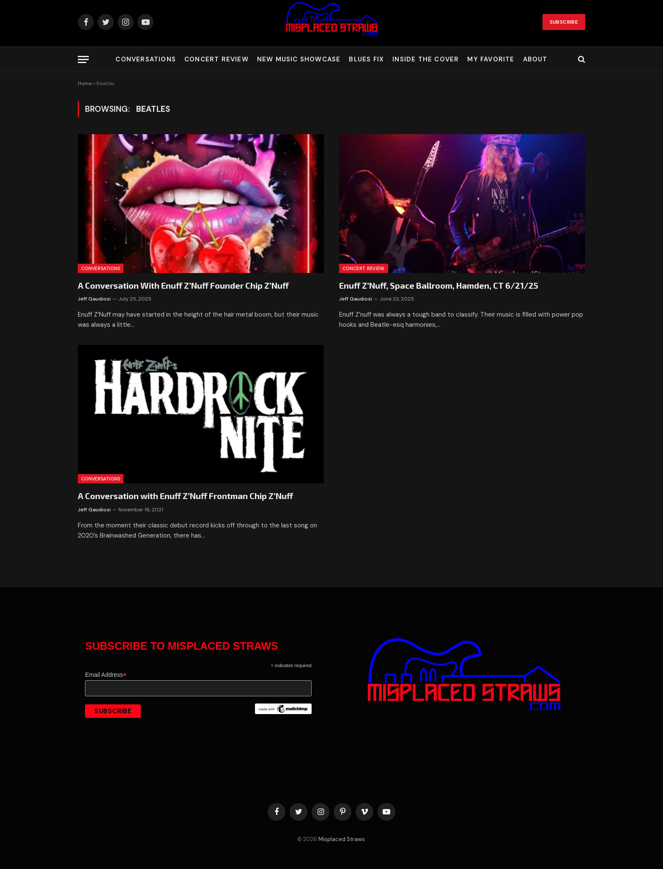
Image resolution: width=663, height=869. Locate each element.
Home (85, 83)
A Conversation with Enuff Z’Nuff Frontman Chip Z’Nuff (185, 496)
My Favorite (490, 59)
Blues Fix (366, 59)
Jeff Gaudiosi (94, 298)
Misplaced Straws (341, 839)
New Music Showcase (299, 59)
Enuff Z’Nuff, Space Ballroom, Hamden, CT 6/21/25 (438, 285)
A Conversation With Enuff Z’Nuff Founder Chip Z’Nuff (183, 285)
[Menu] (83, 59)
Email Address (105, 675)
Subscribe (564, 22)
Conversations (145, 59)
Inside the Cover (425, 59)
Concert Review (216, 59)
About (535, 59)
